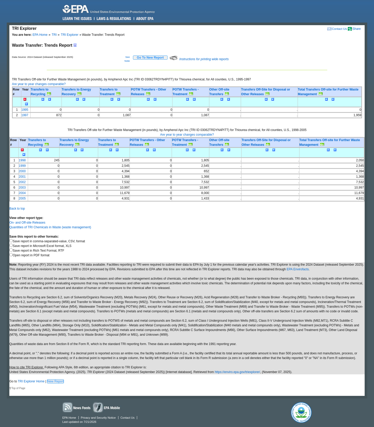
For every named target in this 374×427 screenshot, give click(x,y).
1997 (24, 115)
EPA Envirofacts (298, 269)
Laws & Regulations (113, 19)
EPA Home (40, 35)
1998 (22, 160)
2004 (22, 193)
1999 (22, 166)
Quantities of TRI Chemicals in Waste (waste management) (50, 227)
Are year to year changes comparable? (39, 84)
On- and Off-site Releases (27, 222)
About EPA (144, 19)
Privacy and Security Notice (98, 417)
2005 (22, 198)
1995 (24, 110)
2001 (22, 176)
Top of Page (18, 388)
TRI (54, 35)
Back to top (17, 208)
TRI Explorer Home (31, 381)
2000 (22, 171)
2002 (22, 182)
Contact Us (339, 28)
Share (356, 29)
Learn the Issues (77, 19)
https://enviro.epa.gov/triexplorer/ (237, 372)
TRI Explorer (69, 35)
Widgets (106, 407)
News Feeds (76, 407)
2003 (22, 187)
